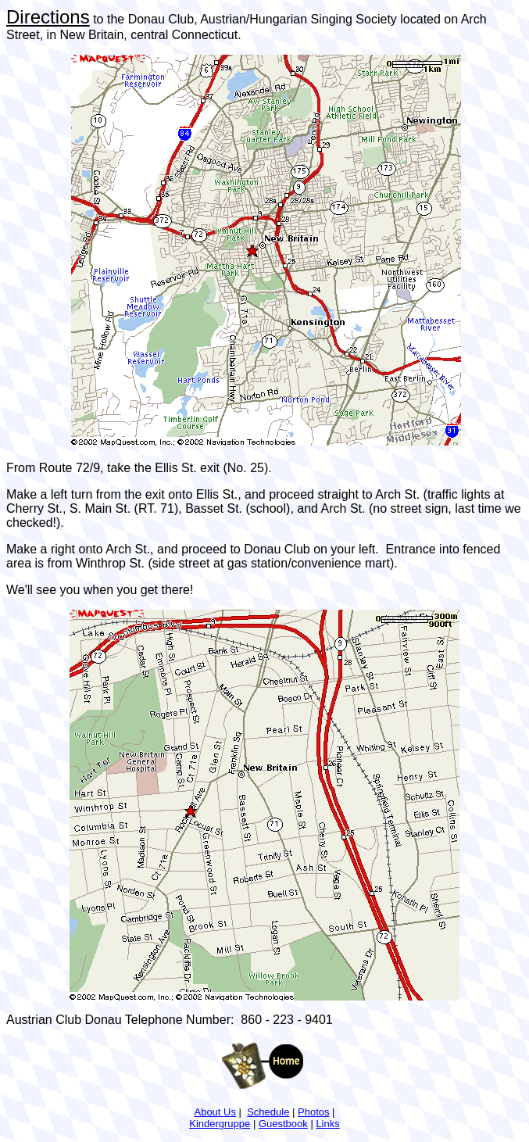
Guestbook (283, 1123)
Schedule (268, 1112)
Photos (313, 1112)
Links (327, 1123)
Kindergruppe (219, 1123)
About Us (214, 1112)
